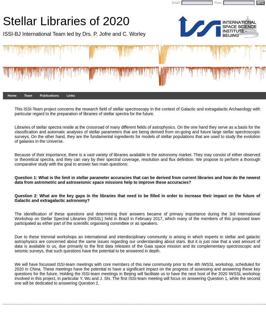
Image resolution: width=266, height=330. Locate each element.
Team (28, 95)
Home (12, 95)
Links (71, 95)
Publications (49, 95)
